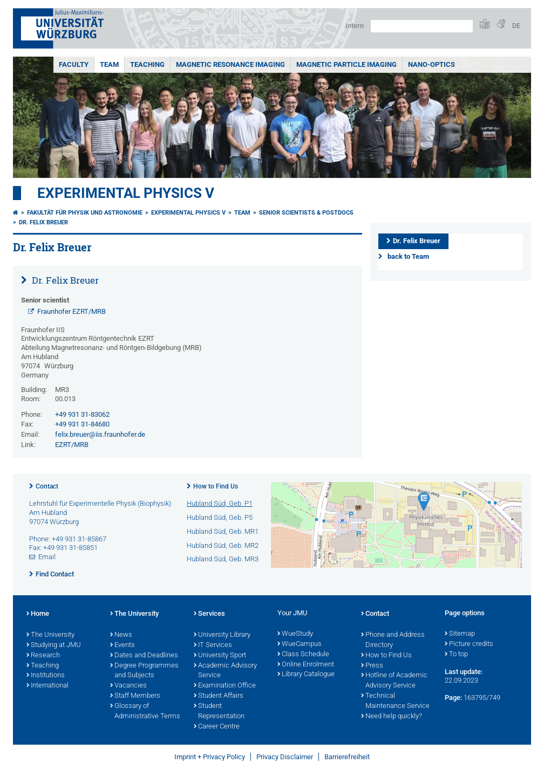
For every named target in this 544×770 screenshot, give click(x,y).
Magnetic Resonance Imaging (230, 64)
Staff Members (135, 696)
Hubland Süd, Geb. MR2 (223, 545)
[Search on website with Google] (422, 26)
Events (122, 645)
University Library (222, 635)
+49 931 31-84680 (82, 424)
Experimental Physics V (125, 193)
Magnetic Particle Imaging (346, 64)
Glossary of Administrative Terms (145, 711)
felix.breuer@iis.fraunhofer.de (100, 434)
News (121, 635)
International (47, 686)
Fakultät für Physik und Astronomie (84, 212)
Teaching (147, 64)
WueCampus (299, 644)
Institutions (45, 675)
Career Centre (217, 727)
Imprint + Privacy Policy (209, 757)
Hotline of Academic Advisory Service (394, 681)
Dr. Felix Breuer (43, 222)
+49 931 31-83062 (82, 414)
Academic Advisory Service (225, 671)
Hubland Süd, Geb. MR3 (223, 559)
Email (47, 557)
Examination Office (225, 686)
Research (43, 656)
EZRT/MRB (72, 445)
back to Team (408, 256)
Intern (354, 26)
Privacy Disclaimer (284, 757)
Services (209, 614)
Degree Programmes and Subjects (144, 671)
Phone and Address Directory (393, 640)
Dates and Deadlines (144, 656)
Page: (453, 697)
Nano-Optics (431, 64)
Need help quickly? (391, 716)
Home (37, 614)
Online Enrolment (305, 665)
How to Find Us (215, 486)
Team (109, 64)
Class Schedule (303, 654)
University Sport (220, 656)
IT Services (213, 645)
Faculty (74, 64)
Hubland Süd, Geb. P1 (220, 503)
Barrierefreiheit (347, 757)
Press (372, 666)
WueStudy (295, 634)
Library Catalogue (306, 674)
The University (50, 635)
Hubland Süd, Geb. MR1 (223, 531)
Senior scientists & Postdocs (306, 212)
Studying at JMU (53, 645)
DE (516, 26)
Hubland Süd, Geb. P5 (220, 517)
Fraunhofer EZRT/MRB (71, 311)
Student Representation (219, 711)
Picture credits (469, 644)
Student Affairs (218, 696)
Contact (47, 486)
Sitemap (460, 634)
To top (456, 654)
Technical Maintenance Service (395, 701)
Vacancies (128, 686)
